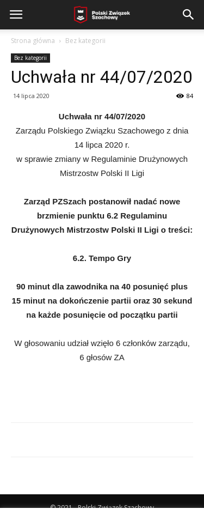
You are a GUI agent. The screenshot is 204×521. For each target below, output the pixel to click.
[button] (189, 14)
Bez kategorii (85, 40)
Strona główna (33, 40)
